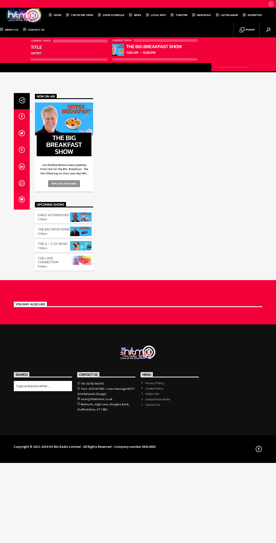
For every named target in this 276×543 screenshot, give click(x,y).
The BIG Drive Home (53, 381)
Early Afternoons (53, 366)
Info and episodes (64, 335)
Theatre (181, 15)
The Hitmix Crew (82, 15)
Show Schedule (113, 15)
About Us (11, 30)
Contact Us (36, 30)
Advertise (255, 15)
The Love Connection (48, 411)
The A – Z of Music (53, 395)
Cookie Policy (154, 540)
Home (57, 15)
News (137, 15)
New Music (204, 15)
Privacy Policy (154, 535)
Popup (247, 30)
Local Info (158, 15)
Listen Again (229, 15)
